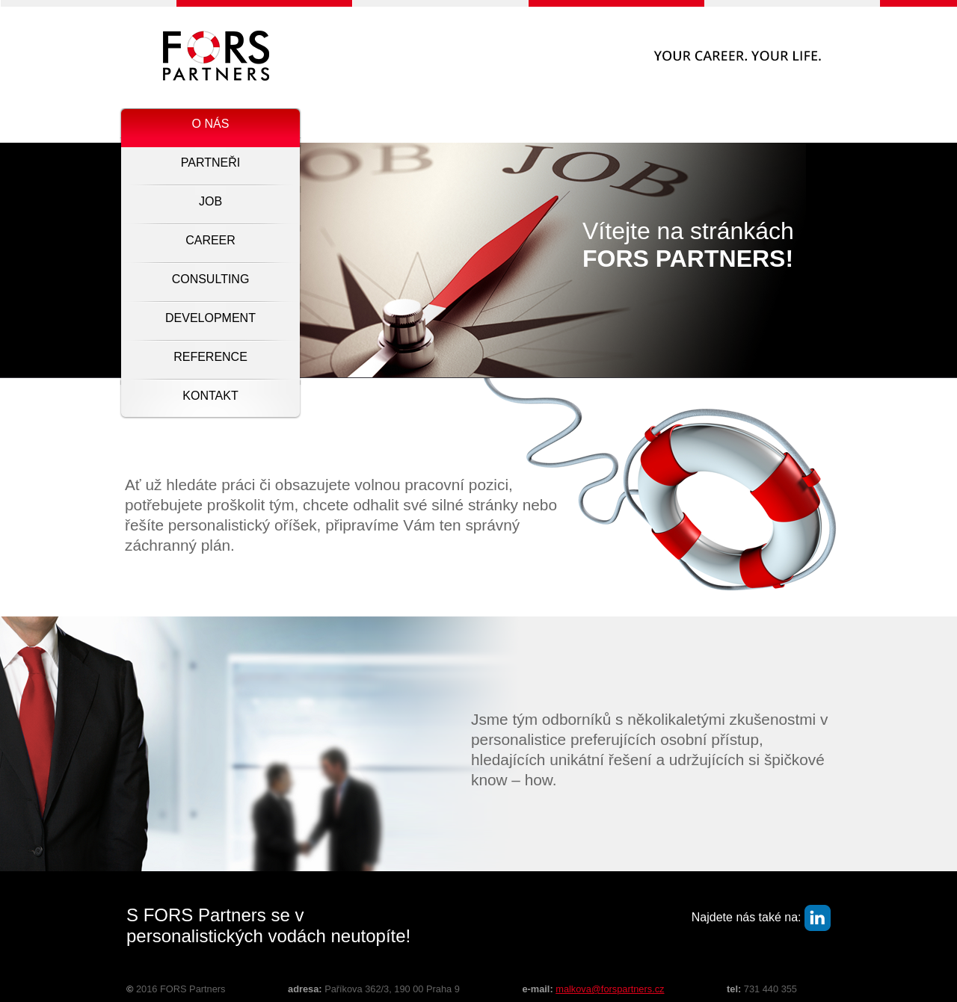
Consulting (211, 279)
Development (210, 318)
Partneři (210, 162)
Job (210, 201)
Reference (210, 356)
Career (210, 240)
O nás (211, 123)
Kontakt (210, 395)
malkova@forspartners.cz (610, 989)
